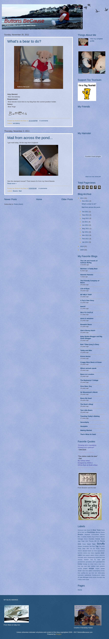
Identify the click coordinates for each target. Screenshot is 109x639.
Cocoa (97, 539)
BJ (91, 530)
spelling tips (84, 573)
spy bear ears (93, 573)
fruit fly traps (95, 559)
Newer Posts (10, 199)
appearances (101, 551)
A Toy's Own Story (87, 300)
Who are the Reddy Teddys (96, 548)
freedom (86, 559)
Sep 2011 (85, 215)
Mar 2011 (85, 235)
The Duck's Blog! (86, 404)
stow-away (101, 573)
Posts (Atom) (18, 204)
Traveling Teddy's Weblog (90, 416)
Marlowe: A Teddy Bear (88, 269)
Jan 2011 (85, 242)
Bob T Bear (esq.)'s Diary (89, 344)
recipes (97, 568)
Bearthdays (91, 532)
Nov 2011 (85, 201)
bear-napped (86, 555)
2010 (82, 246)
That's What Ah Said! (88, 434)
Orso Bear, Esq (86, 386)
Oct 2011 (85, 212)
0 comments (43, 121)
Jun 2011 (85, 225)
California (102, 536)
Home (39, 199)
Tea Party (92, 546)
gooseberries (81, 562)
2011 (82, 198)
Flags (83, 541)
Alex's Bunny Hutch (87, 330)
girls (103, 559)
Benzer (98, 532)
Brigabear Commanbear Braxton (95, 534)
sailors (91, 570)
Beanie (15, 191)
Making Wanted (86, 430)
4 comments (42, 188)
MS (98, 541)
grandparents (100, 562)
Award (89, 530)
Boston (103, 532)
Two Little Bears (86, 410)
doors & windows (86, 318)
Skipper (80, 546)
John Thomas (89, 541)
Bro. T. (80, 536)
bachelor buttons (82, 553)
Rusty (84, 544)
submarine (81, 575)
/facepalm (84, 426)
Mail (20, 191)
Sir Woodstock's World (88, 392)
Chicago (80, 539)
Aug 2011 (85, 218)
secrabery (16, 123)
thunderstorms (96, 575)
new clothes (92, 566)
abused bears (87, 551)
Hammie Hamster (86, 275)
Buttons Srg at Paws (93, 536)
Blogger (58, 634)
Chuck (86, 539)
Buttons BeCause (24, 21)
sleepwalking (96, 570)
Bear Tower (97, 530)
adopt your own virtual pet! (93, 176)
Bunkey (84, 536)
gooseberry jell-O (91, 562)
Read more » (11, 183)
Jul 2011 (85, 222)
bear (89, 553)
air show (94, 551)
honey (80, 564)
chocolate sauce (82, 557)
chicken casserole (100, 555)
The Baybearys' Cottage (89, 380)
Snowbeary (86, 546)
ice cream (91, 564)
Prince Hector (85, 356)
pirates (85, 568)
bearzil (82, 306)
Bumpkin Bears (86, 324)
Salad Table (91, 544)
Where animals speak (88, 368)
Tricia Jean (81, 548)
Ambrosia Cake (82, 530)
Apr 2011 (85, 232)
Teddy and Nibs (86, 350)
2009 (82, 250)
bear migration (95, 553)
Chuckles (91, 539)
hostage (85, 564)
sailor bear (85, 570)
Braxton (80, 534)
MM (95, 541)
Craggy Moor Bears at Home (91, 362)
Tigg (96, 546)
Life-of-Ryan (85, 289)
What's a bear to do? (24, 41)
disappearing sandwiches (95, 557)
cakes (92, 555)
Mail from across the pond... (30, 138)
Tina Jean (102, 546)
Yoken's (80, 551)
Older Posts (67, 199)
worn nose (85, 579)
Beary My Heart (86, 398)
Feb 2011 (85, 239)
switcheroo (88, 575)
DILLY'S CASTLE (86, 312)
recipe (91, 568)
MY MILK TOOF (86, 295)
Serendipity (84, 422)
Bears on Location (87, 374)
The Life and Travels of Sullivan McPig (88, 262)
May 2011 (85, 228)
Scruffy (101, 543)
